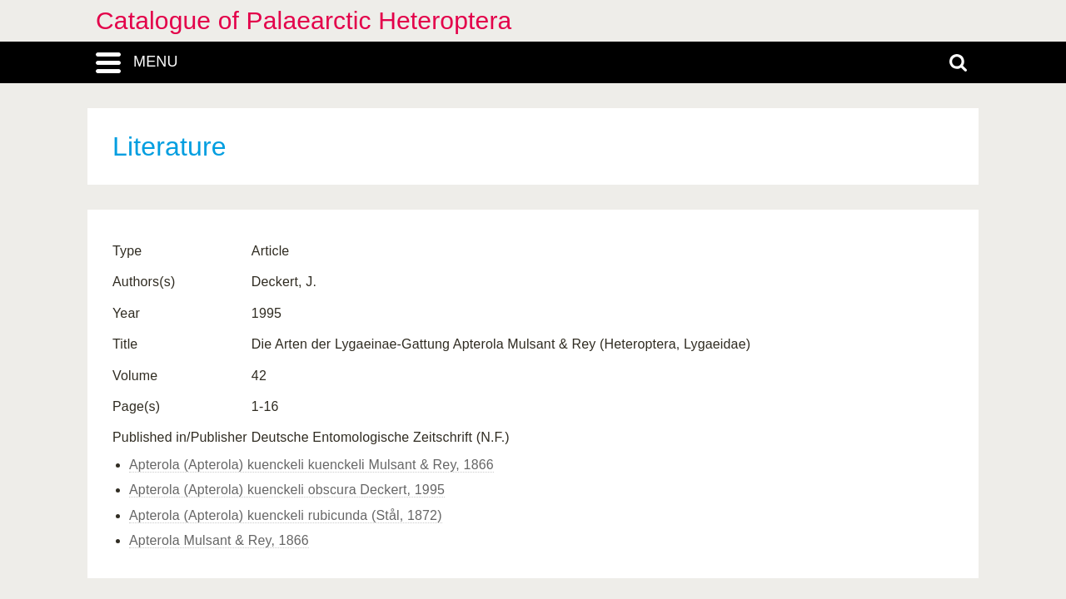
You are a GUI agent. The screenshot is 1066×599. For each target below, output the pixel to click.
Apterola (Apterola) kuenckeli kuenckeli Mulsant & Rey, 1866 (311, 465)
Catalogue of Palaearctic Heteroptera (303, 20)
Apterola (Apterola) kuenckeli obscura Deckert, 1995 (287, 490)
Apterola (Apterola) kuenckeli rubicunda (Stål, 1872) (285, 515)
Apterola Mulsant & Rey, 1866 (219, 540)
